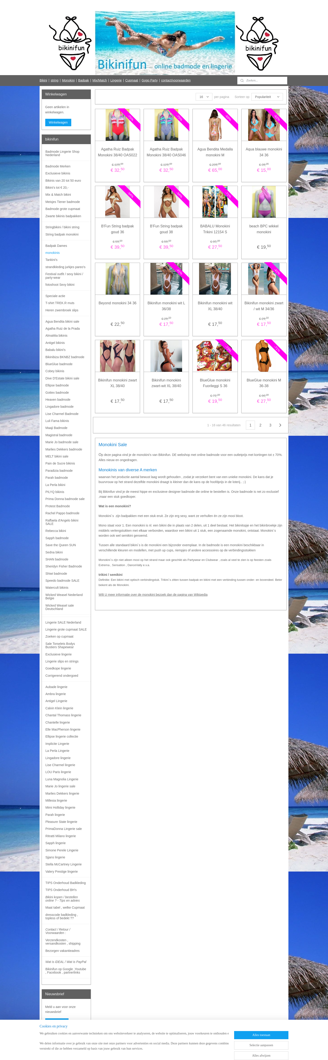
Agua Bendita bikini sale (62, 321)
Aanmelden (57, 1022)
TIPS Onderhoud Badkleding (65, 883)
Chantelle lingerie (57, 722)
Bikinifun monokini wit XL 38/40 (215, 306)
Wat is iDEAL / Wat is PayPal (65, 962)
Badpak (83, 80)
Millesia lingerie (56, 800)
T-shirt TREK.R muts (59, 303)
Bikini (43, 80)
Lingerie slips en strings (61, 661)
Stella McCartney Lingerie (63, 864)
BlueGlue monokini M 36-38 (264, 383)
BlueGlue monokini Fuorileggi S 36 (215, 383)
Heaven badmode (58, 399)
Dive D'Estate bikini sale (62, 378)
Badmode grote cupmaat (62, 209)
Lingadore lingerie (58, 758)
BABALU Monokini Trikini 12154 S (215, 229)
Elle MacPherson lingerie (63, 729)
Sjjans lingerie (55, 857)
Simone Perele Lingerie (61, 850)
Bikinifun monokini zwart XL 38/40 (117, 383)
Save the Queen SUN (60, 545)
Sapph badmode (57, 538)
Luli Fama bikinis (57, 421)
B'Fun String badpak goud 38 (166, 229)
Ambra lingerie (55, 694)
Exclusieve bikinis (57, 173)
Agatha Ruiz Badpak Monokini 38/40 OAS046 (166, 152)
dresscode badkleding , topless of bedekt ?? (61, 916)
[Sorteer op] (267, 96)
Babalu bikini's (55, 350)
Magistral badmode (58, 435)
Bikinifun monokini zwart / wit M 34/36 (264, 306)
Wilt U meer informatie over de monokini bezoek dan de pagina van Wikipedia (152, 594)
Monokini (68, 80)
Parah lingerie (55, 815)
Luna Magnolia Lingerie (61, 779)
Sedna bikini (54, 552)
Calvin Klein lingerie (59, 708)
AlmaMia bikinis (56, 335)
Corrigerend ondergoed (61, 675)
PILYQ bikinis (54, 492)
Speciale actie (55, 296)
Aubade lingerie (56, 687)
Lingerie (116, 80)
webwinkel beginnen (170, 1051)
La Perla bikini (55, 485)
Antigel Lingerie (56, 701)
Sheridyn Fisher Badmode (63, 566)
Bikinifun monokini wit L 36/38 (166, 306)
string (54, 80)
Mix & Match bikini (58, 194)
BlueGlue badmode (59, 364)
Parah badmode (56, 477)
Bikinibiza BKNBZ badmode (64, 357)
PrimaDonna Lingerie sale (63, 829)
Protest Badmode (57, 506)
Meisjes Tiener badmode (62, 202)
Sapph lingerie (55, 843)
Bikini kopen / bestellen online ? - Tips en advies (62, 898)
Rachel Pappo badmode (62, 513)
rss (155, 1051)
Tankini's (51, 260)
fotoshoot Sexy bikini (59, 284)
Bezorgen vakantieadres (62, 951)
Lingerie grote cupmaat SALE (66, 629)
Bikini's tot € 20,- (57, 187)
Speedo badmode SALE (62, 580)
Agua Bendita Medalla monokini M (215, 152)
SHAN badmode (56, 559)
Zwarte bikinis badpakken (63, 216)
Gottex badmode (57, 392)
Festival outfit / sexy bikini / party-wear (64, 275)
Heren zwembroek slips (61, 310)
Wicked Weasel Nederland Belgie (64, 596)
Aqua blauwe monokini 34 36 (264, 152)
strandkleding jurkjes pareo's (65, 267)
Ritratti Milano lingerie (60, 836)
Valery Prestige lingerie (61, 871)
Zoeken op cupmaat (59, 636)
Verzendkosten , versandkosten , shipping (63, 941)
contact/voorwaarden (176, 80)
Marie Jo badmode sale (61, 442)
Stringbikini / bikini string (62, 227)
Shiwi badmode (56, 573)
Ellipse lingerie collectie (61, 736)
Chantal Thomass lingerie (63, 715)
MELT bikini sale (56, 456)
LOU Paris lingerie (58, 772)
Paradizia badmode (59, 470)
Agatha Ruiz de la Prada (62, 328)
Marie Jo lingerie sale (60, 786)
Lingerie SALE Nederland (63, 622)
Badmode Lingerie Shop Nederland (62, 153)
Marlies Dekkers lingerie (62, 793)
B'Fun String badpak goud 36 (117, 229)
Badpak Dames (56, 246)
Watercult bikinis (56, 587)
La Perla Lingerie (57, 751)
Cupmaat (131, 80)
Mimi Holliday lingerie (60, 807)
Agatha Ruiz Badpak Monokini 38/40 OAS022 (117, 152)
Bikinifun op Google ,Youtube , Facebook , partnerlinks (65, 970)
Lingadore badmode (59, 406)
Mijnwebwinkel (205, 1051)
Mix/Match (100, 80)
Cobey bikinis (54, 371)
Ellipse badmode (57, 385)
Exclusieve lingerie (58, 654)
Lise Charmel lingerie (60, 765)
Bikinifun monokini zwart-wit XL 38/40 (166, 383)
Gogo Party (150, 80)
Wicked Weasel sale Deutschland (59, 607)
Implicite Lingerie (57, 744)
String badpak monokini (61, 234)
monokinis (52, 253)
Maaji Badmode (56, 428)
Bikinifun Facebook (58, 1036)
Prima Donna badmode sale (65, 499)
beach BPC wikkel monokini (263, 229)
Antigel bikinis (55, 343)
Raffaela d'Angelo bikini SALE (61, 522)
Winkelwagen (58, 122)
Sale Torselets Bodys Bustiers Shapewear (60, 645)
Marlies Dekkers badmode (63, 449)
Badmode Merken (58, 166)
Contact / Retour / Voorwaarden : (57, 931)
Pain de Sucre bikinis (60, 463)
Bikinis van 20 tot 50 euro (63, 180)
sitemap (147, 1051)
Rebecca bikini (55, 531)
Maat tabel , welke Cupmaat (65, 907)
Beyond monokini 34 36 (117, 303)
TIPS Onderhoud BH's (61, 890)
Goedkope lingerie (58, 668)
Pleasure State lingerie (61, 822)
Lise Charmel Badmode (61, 414)
